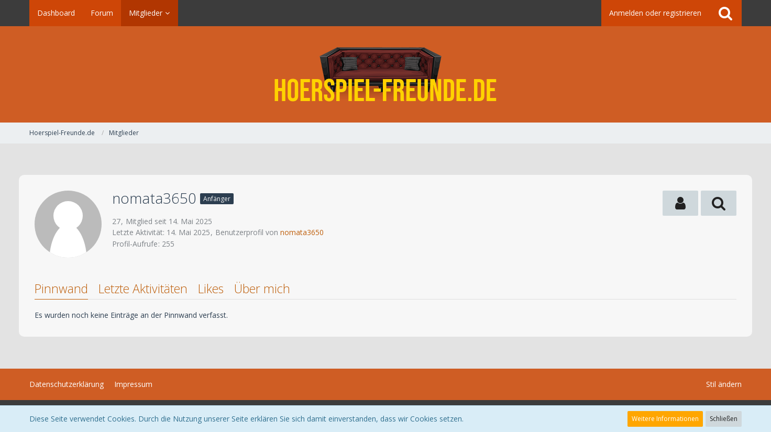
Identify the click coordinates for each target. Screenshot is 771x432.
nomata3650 (302, 232)
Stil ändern (724, 384)
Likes (211, 288)
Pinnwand (61, 288)
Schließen (723, 418)
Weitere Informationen (665, 418)
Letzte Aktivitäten (143, 288)
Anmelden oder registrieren (655, 13)
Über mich (262, 288)
